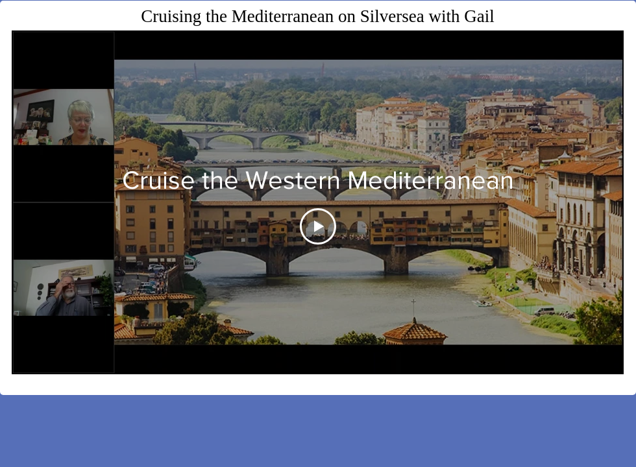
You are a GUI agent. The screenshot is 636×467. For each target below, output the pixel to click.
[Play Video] (318, 226)
